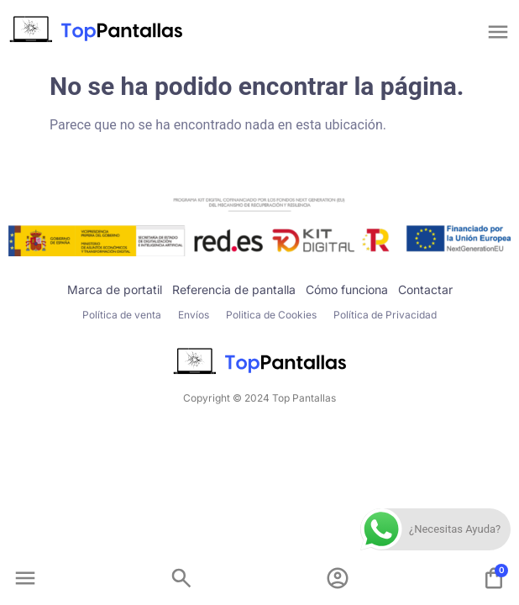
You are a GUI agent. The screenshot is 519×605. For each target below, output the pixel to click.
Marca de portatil (114, 289)
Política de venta (121, 314)
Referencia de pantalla (234, 289)
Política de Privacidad (385, 314)
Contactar (425, 289)
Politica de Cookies (271, 314)
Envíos (193, 314)
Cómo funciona (347, 289)
